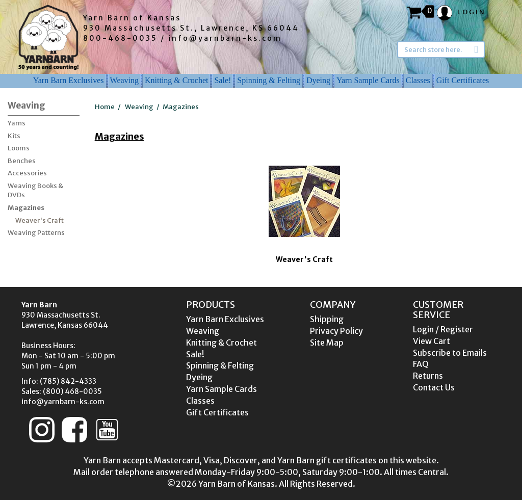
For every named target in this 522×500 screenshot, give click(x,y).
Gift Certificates (462, 80)
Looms (19, 148)
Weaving (124, 80)
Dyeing (318, 80)
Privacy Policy (336, 331)
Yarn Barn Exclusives (68, 80)
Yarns (16, 123)
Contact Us (434, 387)
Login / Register (443, 329)
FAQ (421, 364)
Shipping (327, 319)
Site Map (327, 342)
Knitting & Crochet (176, 80)
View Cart (431, 341)
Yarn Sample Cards (368, 80)
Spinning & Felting (268, 80)
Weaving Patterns (36, 232)
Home (105, 106)
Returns (428, 376)
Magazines (26, 207)
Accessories (27, 173)
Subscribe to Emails (450, 353)
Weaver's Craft (39, 220)
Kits (14, 135)
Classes (418, 80)
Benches (22, 160)
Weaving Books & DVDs (35, 190)
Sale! (222, 80)
